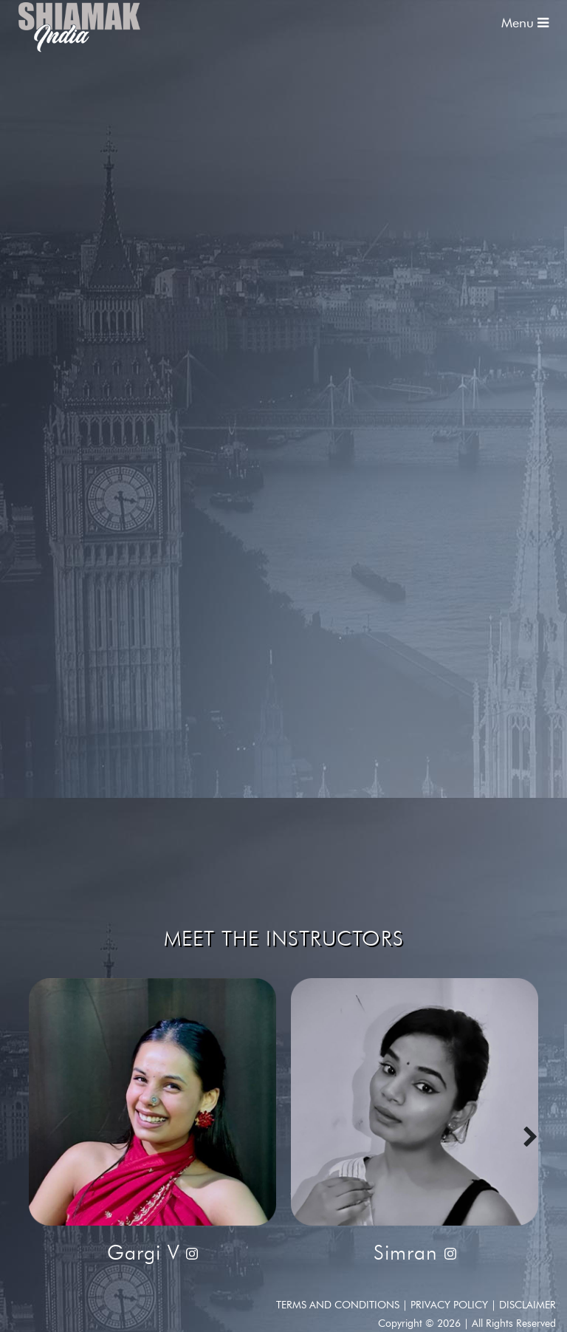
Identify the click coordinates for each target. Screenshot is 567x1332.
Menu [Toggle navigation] (525, 23)
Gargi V (146, 1252)
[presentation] (530, 1138)
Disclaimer (527, 1305)
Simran (409, 1252)
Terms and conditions (339, 1305)
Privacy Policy (450, 1305)
